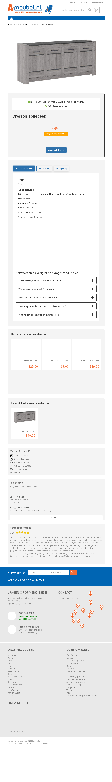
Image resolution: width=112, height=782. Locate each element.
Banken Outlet (14, 702)
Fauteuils (11, 678)
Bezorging (70, 676)
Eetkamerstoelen (15, 694)
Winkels (83, 3)
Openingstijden (73, 673)
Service (69, 684)
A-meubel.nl (37, 751)
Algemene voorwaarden (76, 692)
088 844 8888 (17, 506)
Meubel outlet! (14, 681)
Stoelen (11, 673)
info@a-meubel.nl (19, 517)
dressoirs (28, 30)
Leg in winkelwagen (56, 155)
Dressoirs (12, 692)
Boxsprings (12, 684)
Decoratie (12, 705)
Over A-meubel (70, 3)
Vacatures (70, 700)
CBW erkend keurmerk (76, 681)
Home (10, 30)
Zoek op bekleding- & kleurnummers (82, 705)
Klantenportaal (96, 3)
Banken (11, 668)
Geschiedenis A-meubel (76, 689)
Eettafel (11, 697)
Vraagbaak (71, 697)
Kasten (10, 670)
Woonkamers (13, 665)
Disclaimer (30, 753)
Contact (56, 527)
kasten (18, 30)
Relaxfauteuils (13, 700)
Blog (68, 702)
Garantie (70, 678)
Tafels (10, 676)
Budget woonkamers (17, 686)
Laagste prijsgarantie (75, 670)
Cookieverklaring (73, 694)
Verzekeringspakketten (76, 686)
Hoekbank (12, 689)
